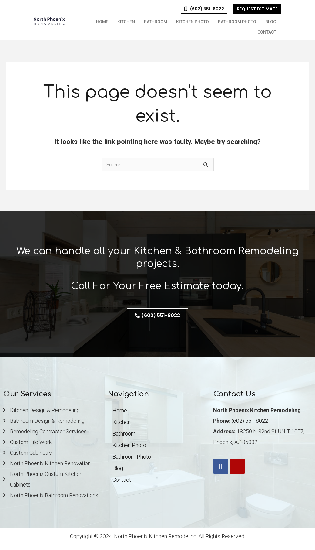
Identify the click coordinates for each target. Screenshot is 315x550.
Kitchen (126, 21)
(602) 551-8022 (250, 421)
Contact (266, 32)
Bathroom (155, 21)
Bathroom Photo (237, 21)
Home (102, 21)
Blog (270, 21)
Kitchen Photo (192, 21)
